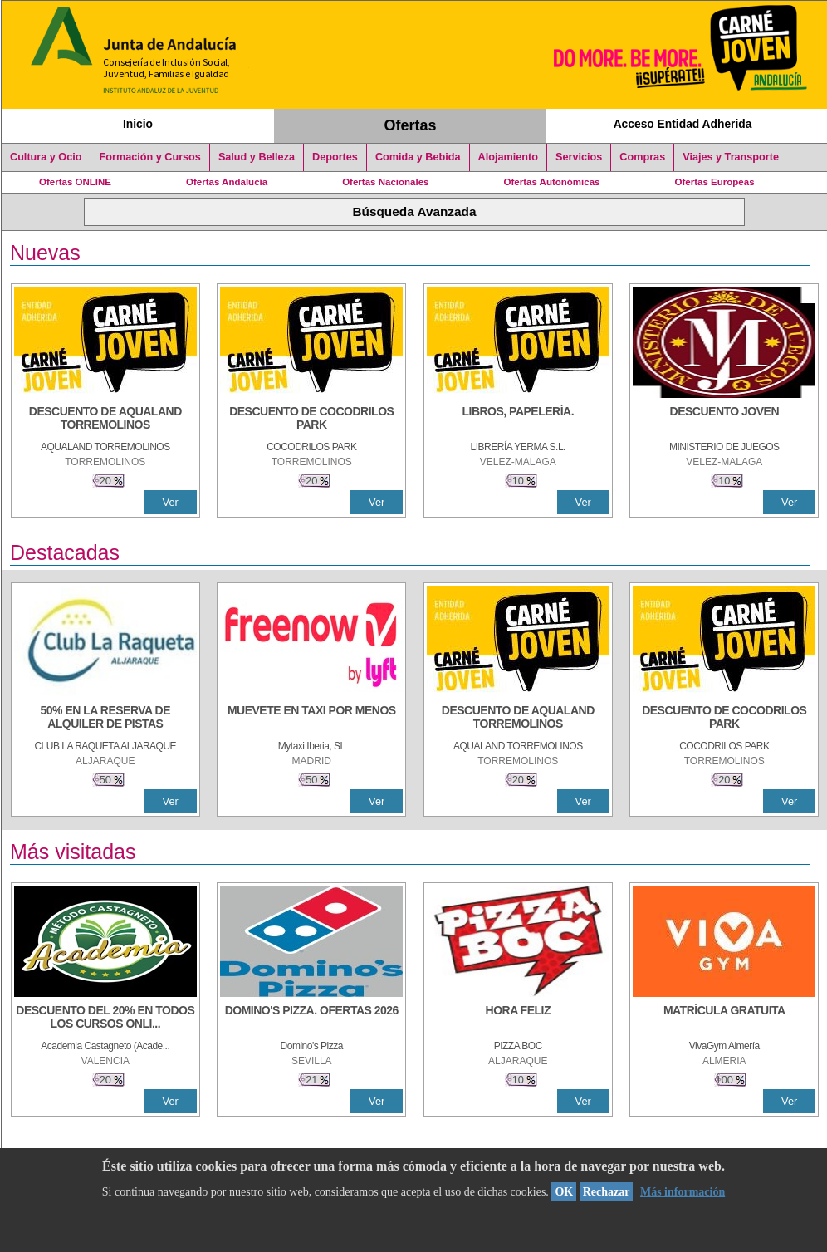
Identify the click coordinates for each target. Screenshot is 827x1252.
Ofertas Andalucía (226, 182)
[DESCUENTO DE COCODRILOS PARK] (311, 419)
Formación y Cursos (150, 157)
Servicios (578, 157)
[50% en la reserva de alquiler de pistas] (105, 718)
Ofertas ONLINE (75, 182)
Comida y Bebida (418, 157)
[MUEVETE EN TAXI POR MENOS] (311, 718)
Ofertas (410, 125)
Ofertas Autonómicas (551, 182)
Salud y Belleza (256, 157)
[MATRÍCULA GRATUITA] (724, 1018)
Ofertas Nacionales (385, 182)
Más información (682, 1192)
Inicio (138, 123)
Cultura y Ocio (46, 157)
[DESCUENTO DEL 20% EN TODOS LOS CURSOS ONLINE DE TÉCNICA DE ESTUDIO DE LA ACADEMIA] (105, 1018)
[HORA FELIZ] (518, 1018)
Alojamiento (508, 157)
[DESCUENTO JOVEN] (724, 419)
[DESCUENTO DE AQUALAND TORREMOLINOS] (105, 419)
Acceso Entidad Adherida (683, 123)
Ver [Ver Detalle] (171, 502)
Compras (642, 157)
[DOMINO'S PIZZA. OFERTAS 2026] (311, 1018)
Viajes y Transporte (731, 157)
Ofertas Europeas (715, 182)
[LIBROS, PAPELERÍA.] (518, 419)
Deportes (335, 157)
